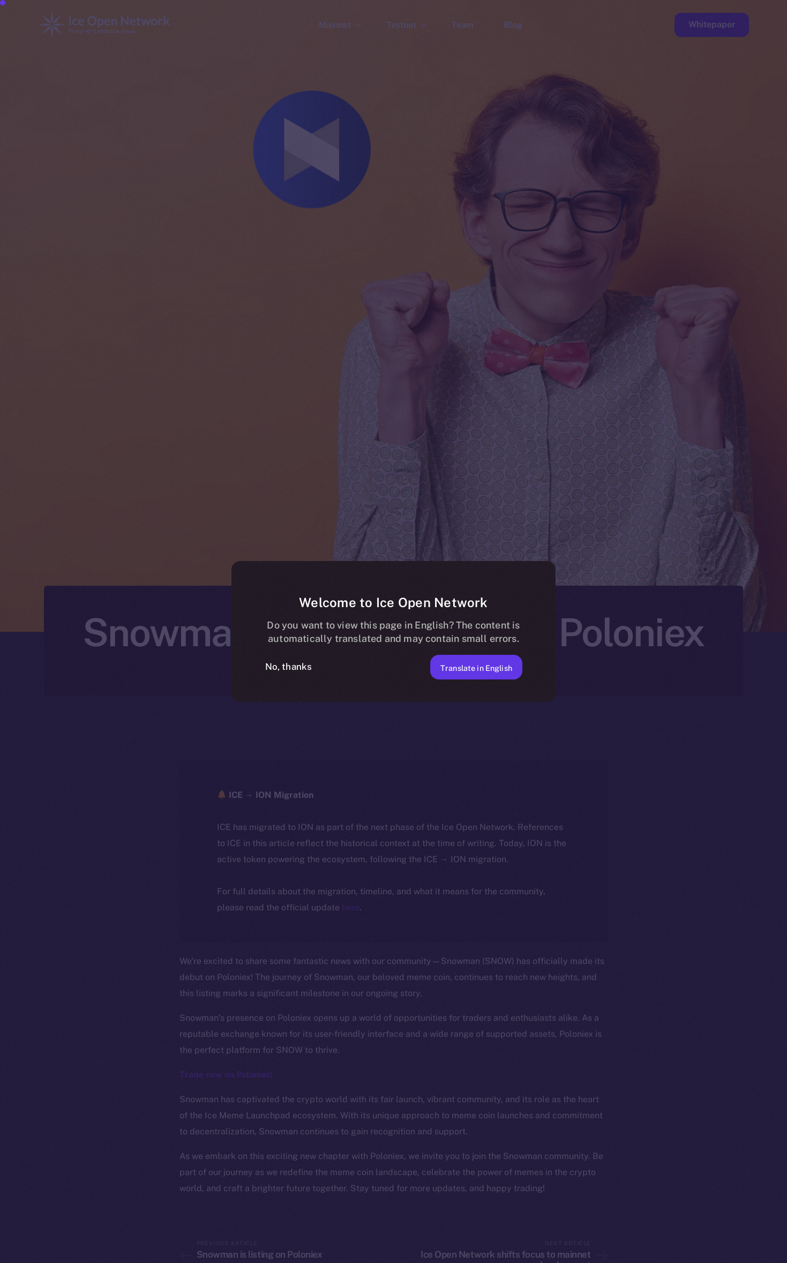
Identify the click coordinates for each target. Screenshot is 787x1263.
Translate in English (467, 666)
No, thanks (288, 666)
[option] (267, 1253)
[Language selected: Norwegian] (514, 1253)
